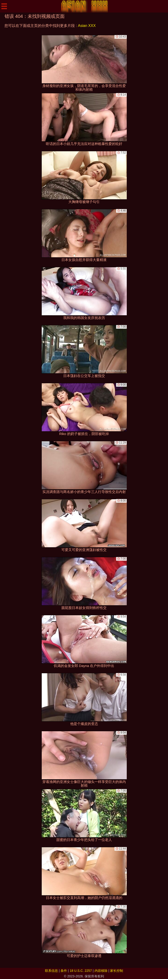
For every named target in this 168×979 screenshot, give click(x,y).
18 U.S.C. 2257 (81, 971)
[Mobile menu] (4, 6)
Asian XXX (86, 26)
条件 (63, 971)
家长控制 (116, 971)
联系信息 (51, 971)
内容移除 (101, 971)
